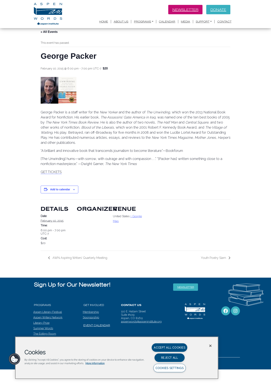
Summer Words (43, 328)
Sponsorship (91, 317)
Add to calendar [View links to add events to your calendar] (60, 189)
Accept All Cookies (169, 347)
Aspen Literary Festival (47, 312)
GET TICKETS (51, 172)
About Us (121, 21)
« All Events (49, 31)
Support (202, 21)
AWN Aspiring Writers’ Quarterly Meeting (79, 258)
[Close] (210, 346)
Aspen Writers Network (47, 317)
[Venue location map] (169, 225)
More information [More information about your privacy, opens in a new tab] (95, 363)
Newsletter (185, 9)
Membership (91, 312)
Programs (142, 21)
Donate (218, 9)
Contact (224, 21)
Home (103, 21)
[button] (14, 359)
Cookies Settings (169, 368)
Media (185, 21)
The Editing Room (44, 333)
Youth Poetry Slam (214, 258)
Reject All (169, 357)
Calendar (167, 21)
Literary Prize (41, 323)
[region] (116, 358)
